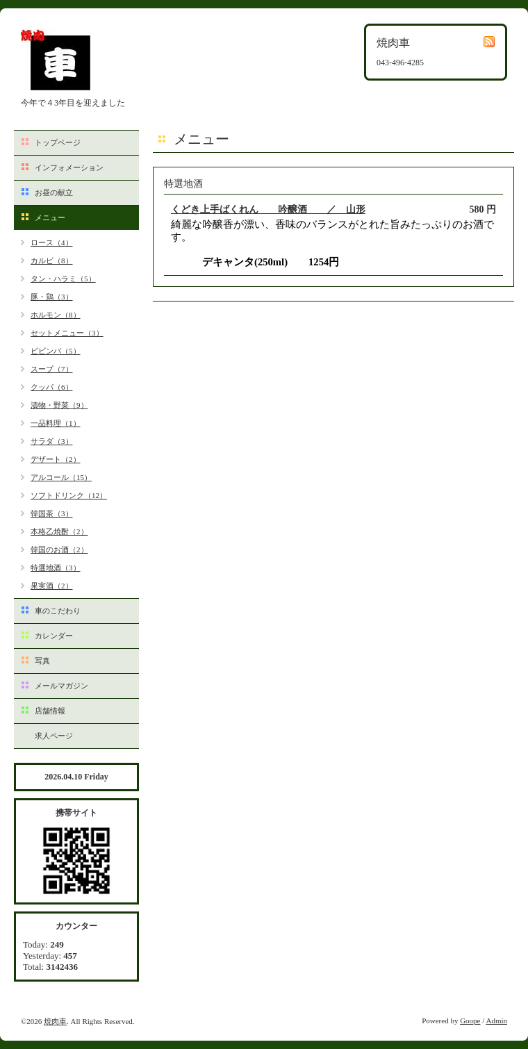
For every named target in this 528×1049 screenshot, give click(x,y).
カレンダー (54, 635)
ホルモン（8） (56, 315)
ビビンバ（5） (56, 351)
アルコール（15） (61, 477)
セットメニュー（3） (67, 333)
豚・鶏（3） (52, 296)
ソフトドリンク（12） (69, 495)
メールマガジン (61, 686)
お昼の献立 (54, 192)
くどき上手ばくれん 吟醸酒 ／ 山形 (268, 209)
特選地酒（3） (56, 567)
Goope (470, 1020)
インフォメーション (69, 167)
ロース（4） (52, 242)
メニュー (50, 217)
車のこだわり (58, 610)
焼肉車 (55, 1021)
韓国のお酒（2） (59, 549)
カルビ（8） (52, 260)
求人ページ (54, 736)
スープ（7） (52, 369)
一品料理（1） (56, 423)
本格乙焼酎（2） (59, 531)
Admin (496, 1020)
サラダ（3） (52, 441)
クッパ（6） (52, 387)
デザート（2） (56, 459)
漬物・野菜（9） (59, 405)
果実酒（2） (52, 585)
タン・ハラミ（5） (63, 278)
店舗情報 (50, 711)
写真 (42, 660)
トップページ (58, 142)
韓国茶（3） (52, 513)
